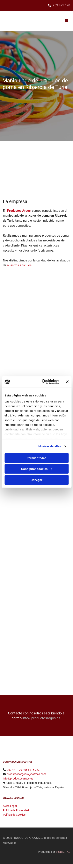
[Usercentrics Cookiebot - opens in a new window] (43, 381)
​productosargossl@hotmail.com (26, 774)
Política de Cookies (14, 814)
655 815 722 (32, 769)
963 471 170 (61, 5)
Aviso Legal (10, 805)
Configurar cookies (36, 468)
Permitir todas (36, 458)
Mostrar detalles (49, 446)
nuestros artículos (19, 265)
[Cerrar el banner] (67, 381)
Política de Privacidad (16, 810)
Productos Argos (19, 211)
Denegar (36, 480)
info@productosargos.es (41, 718)
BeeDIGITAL (63, 851)
